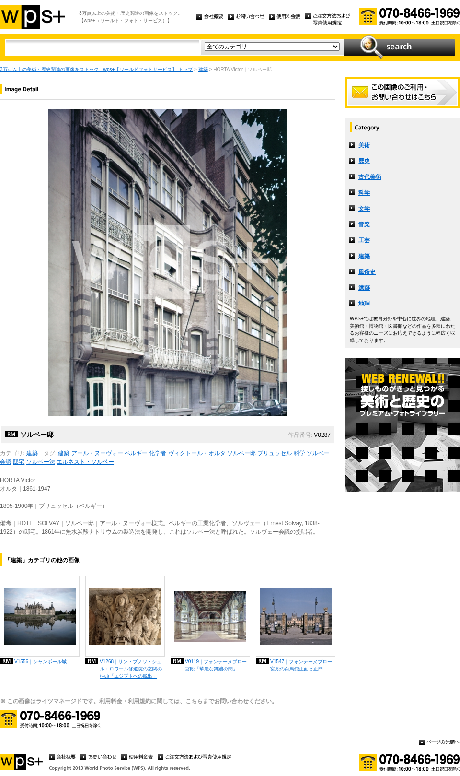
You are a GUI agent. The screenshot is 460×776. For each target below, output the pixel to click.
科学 (299, 453)
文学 (364, 208)
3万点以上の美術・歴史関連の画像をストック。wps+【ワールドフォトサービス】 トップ (96, 69)
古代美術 (369, 177)
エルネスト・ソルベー (85, 462)
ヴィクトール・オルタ (197, 453)
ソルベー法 (40, 462)
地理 (364, 303)
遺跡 (364, 287)
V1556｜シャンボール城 (40, 661)
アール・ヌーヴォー (97, 453)
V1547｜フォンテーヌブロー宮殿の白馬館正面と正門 (301, 665)
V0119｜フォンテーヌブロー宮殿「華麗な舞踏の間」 (216, 665)
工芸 (364, 240)
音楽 (364, 224)
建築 (203, 69)
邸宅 (18, 462)
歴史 (364, 161)
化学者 (157, 453)
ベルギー (136, 453)
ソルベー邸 (241, 453)
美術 (364, 145)
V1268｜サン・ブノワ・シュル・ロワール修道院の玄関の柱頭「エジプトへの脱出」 (131, 669)
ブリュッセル (274, 453)
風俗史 (367, 272)
